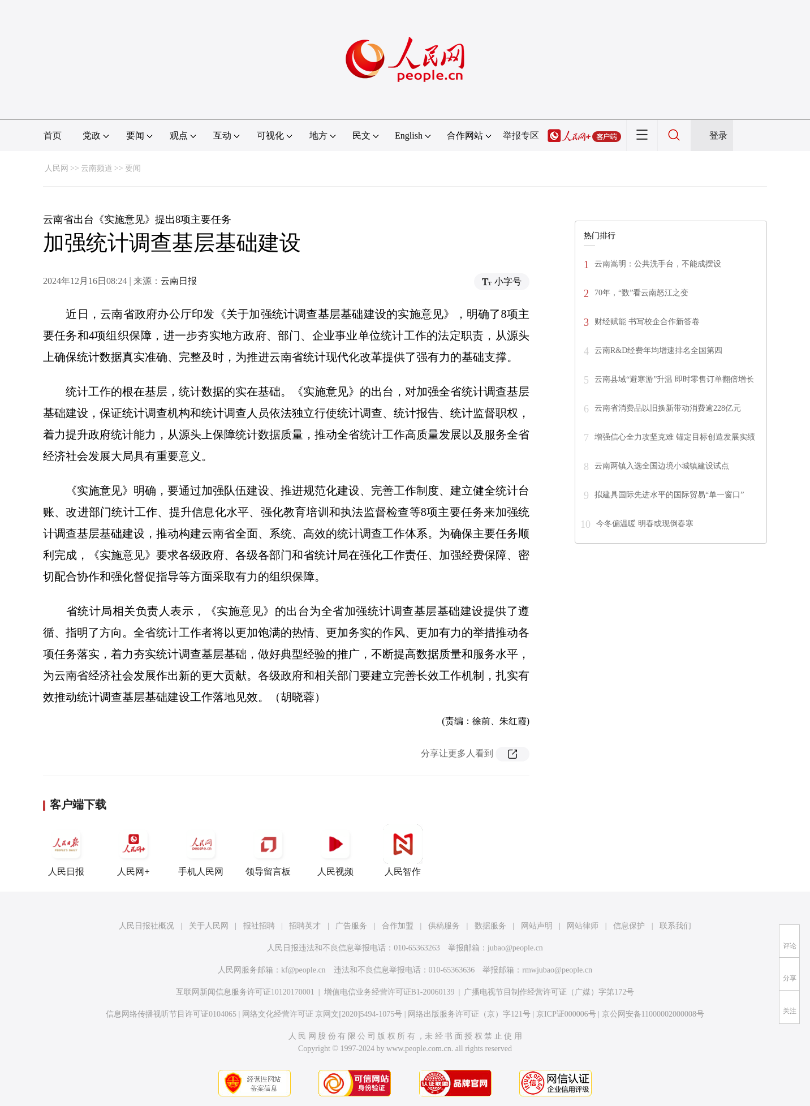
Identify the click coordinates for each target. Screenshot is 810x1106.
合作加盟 (397, 926)
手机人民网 (200, 850)
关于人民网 (209, 926)
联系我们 (675, 926)
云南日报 (179, 281)
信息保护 (629, 926)
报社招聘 (259, 926)
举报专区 (521, 135)
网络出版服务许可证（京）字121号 (469, 1014)
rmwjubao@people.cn (557, 970)
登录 (718, 135)
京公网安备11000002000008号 (653, 1014)
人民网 (56, 168)
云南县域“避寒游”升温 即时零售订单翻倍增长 (674, 379)
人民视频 (335, 850)
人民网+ (133, 850)
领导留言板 (268, 850)
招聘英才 (305, 926)
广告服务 (351, 926)
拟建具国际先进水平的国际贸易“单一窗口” (669, 494)
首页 (53, 135)
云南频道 (97, 168)
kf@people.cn (303, 970)
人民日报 (66, 850)
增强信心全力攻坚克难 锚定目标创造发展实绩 (674, 437)
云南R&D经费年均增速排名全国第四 (658, 350)
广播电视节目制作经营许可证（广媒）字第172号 (549, 992)
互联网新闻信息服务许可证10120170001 (245, 992)
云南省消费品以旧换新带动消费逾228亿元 (667, 408)
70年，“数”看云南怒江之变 (641, 293)
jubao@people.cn (515, 948)
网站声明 (537, 926)
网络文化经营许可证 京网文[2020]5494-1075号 (322, 1014)
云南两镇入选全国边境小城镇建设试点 (661, 466)
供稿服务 (444, 926)
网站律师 (582, 926)
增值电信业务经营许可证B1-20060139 (389, 992)
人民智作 (403, 850)
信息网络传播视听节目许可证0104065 (171, 1014)
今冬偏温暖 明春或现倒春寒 (644, 523)
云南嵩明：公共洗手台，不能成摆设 (657, 264)
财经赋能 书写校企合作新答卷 (647, 321)
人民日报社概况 (146, 926)
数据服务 (490, 926)
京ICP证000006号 (566, 1014)
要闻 (133, 168)
